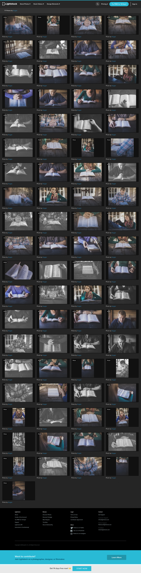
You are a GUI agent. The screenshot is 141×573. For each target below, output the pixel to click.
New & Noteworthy (48, 525)
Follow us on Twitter (78, 527)
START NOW (82, 568)
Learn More (117, 557)
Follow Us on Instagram (79, 533)
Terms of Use (74, 515)
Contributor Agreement (77, 519)
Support (17, 522)
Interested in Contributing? (22, 527)
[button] (25, 4)
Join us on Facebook (78, 530)
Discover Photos (47, 515)
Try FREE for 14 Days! (119, 4)
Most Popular (46, 519)
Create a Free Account (21, 517)
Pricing (104, 4)
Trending (45, 522)
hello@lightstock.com (104, 530)
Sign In (134, 4)
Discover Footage (47, 517)
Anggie (15, 11)
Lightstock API (18, 525)
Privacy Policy (74, 517)
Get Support (101, 515)
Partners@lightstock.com (104, 524)
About (16, 515)
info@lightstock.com (103, 519)
